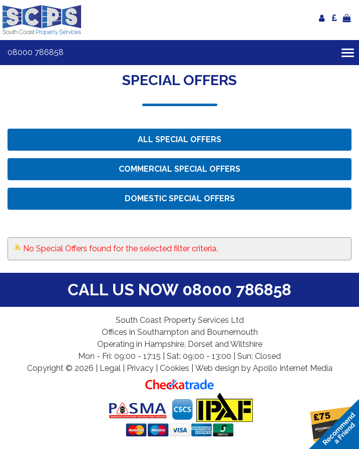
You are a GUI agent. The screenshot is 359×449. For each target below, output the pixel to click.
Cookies (174, 368)
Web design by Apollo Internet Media (263, 368)
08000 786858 (36, 52)
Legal (110, 368)
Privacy (140, 368)
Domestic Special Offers (180, 198)
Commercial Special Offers (179, 169)
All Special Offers (179, 139)
